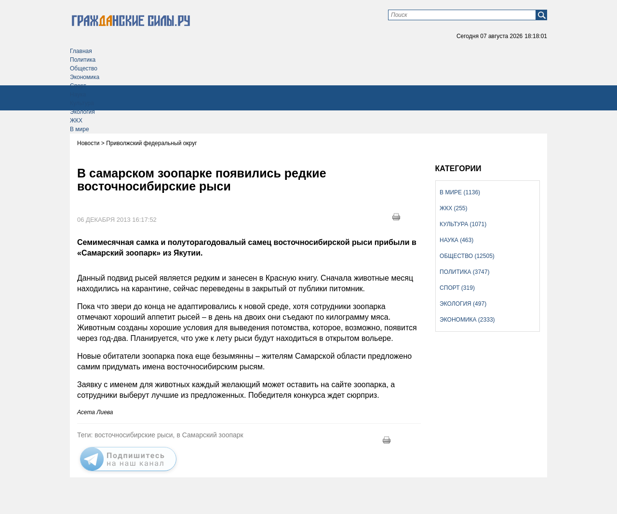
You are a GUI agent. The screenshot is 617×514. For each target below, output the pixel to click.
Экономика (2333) (467, 319)
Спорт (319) (457, 287)
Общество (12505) (467, 256)
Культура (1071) (463, 224)
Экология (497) (463, 303)
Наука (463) (456, 240)
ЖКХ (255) (453, 208)
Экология (82, 111)
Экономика (84, 77)
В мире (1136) (460, 192)
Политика (82, 59)
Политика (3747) (464, 272)
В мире (79, 129)
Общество (83, 68)
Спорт (78, 85)
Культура (82, 103)
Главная (81, 51)
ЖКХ (76, 120)
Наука (78, 94)
